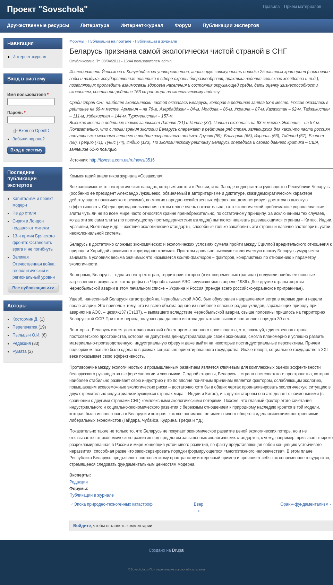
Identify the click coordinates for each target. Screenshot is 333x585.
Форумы (76, 41)
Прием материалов (302, 6)
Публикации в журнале (156, 41)
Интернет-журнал (141, 25)
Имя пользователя (28, 94)
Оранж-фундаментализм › (305, 504)
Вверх (199, 507)
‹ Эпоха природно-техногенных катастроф (112, 504)
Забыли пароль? (28, 139)
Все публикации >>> (33, 288)
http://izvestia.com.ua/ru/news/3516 (122, 160)
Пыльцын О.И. (26, 335)
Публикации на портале (109, 41)
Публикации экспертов (231, 25)
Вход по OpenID (34, 130)
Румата (19, 351)
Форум (182, 25)
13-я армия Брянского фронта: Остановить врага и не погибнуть (33, 243)
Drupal (178, 550)
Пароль (16, 112)
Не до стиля (24, 213)
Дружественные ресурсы (38, 25)
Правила (271, 6)
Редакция (78, 482)
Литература (94, 25)
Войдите (82, 525)
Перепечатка (24, 327)
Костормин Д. (25, 319)
